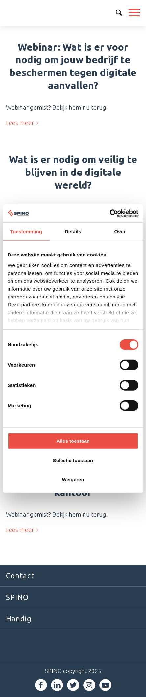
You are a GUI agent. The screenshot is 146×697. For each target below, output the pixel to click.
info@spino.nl (118, 12)
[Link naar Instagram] (89, 685)
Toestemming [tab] (26, 231)
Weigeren (73, 479)
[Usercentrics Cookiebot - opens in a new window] (109, 213)
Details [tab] (73, 231)
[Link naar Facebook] (41, 685)
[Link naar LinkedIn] (57, 685)
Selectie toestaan (73, 460)
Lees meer (23, 122)
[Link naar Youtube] (105, 685)
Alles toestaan (73, 441)
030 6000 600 (103, 12)
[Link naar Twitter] (73, 685)
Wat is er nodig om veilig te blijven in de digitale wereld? (73, 172)
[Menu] (131, 13)
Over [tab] (120, 231)
